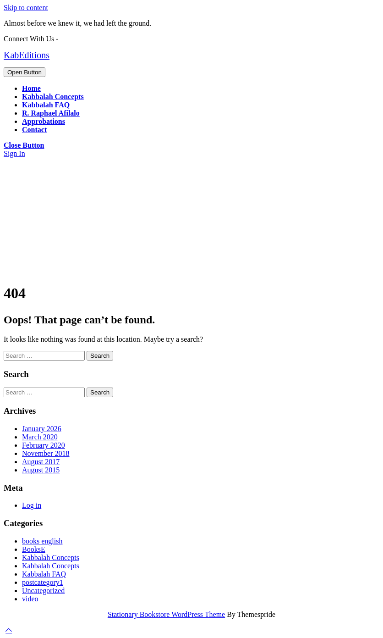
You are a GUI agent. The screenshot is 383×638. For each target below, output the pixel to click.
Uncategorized (43, 590)
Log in (31, 505)
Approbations (43, 121)
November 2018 (46, 453)
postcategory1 (42, 582)
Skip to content (26, 7)
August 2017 (41, 462)
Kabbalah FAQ (46, 105)
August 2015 (41, 470)
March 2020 (40, 437)
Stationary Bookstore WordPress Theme (166, 614)
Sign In (14, 153)
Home (31, 88)
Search (99, 355)
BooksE (33, 549)
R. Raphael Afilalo (51, 113)
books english (42, 541)
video (30, 599)
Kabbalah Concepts (53, 96)
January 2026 (41, 429)
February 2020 (43, 445)
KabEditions (26, 55)
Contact (34, 129)
